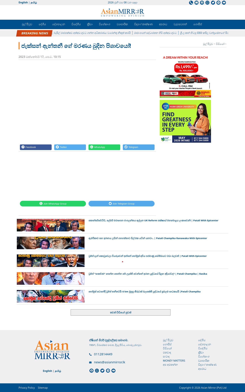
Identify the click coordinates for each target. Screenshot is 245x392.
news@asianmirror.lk (109, 362)
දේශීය (42, 24)
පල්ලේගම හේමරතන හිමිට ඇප (34, 33)
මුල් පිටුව (27, 24)
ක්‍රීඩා (90, 24)
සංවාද (166, 356)
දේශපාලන (58, 24)
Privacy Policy (27, 387)
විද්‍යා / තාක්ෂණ (143, 24)
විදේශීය (76, 24)
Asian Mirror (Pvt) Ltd (213, 387)
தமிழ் (34, 2)
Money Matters (174, 360)
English (23, 2)
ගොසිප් (197, 24)
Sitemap (43, 387)
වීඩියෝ (220, 44)
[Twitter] (70, 147)
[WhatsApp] (104, 147)
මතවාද (167, 352)
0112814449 (103, 354)
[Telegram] (139, 147)
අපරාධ (163, 24)
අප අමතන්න (170, 364)
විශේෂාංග (104, 24)
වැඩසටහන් (180, 24)
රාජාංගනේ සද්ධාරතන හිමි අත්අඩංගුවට (157, 33)
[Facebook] (36, 147)
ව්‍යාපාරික (122, 24)
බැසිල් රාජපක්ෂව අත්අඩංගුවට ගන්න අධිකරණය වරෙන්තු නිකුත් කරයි (94, 33)
